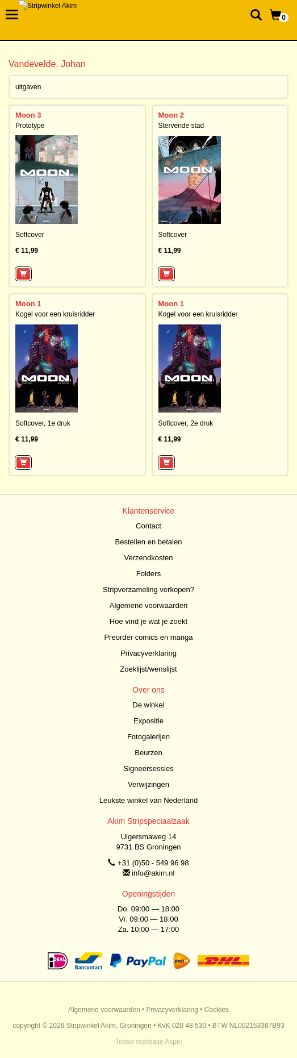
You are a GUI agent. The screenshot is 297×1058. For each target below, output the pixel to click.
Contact (148, 526)
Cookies (216, 1010)
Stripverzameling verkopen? (148, 589)
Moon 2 (171, 115)
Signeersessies (148, 768)
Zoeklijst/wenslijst (148, 669)
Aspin (173, 1041)
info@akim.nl (153, 873)
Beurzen (148, 752)
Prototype (29, 126)
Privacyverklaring (148, 653)
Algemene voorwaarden (148, 605)
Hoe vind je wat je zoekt (148, 621)
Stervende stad (181, 126)
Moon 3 (28, 115)
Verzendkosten (148, 557)
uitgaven (28, 87)
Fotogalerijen (148, 736)
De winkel (148, 705)
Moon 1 (28, 303)
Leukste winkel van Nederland (148, 800)
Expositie (148, 721)
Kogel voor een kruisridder (55, 314)
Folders (148, 573)
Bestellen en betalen (148, 542)
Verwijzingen (148, 784)
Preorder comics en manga (148, 637)
